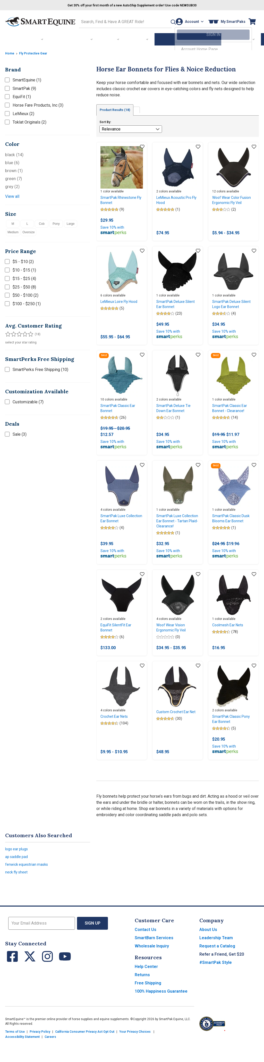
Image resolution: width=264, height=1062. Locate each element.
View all (12, 194)
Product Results (119, 109)
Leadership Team (216, 960)
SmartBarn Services (154, 960)
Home (10, 52)
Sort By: (105, 121)
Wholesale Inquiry (152, 968)
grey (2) (12, 185)
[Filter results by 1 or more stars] (7, 332)
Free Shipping (148, 1005)
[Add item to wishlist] (142, 146)
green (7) (13, 177)
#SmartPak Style (215, 985)
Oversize (28, 230)
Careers (50, 1059)
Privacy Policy (40, 1054)
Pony (56, 222)
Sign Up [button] (92, 945)
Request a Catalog (217, 968)
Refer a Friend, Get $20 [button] (221, 976)
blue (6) (12, 161)
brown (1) (14, 169)
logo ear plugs (18, 867)
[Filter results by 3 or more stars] (18, 332)
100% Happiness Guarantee (161, 1013)
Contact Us (145, 952)
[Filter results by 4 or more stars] (23, 332)
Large (71, 222)
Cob (42, 222)
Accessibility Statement (22, 1059)
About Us (208, 952)
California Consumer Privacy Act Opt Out (84, 1054)
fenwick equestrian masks (29, 885)
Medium (13, 230)
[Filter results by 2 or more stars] (12, 332)
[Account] (188, 21)
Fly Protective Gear (36, 52)
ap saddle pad (18, 876)
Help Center (146, 989)
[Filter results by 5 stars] (28, 332)
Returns (142, 997)
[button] (161, 21)
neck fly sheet (17, 894)
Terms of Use (15, 1054)
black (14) (14, 153)
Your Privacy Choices (135, 1054)
